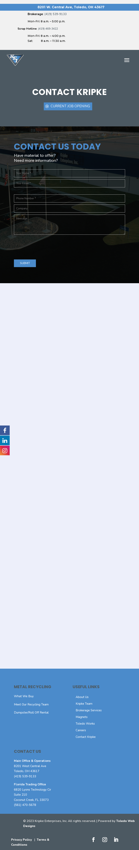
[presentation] (44, 246)
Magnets (82, 717)
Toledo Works (85, 724)
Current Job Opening (70, 106)
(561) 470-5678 (25, 805)
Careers (81, 730)
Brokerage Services (89, 710)
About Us (82, 697)
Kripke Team (84, 704)
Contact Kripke (86, 737)
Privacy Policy (21, 840)
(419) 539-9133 (25, 776)
